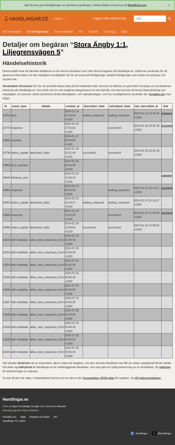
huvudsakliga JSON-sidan (98, 378)
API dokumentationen (148, 378)
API (55, 416)
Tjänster (93, 31)
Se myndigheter (63, 31)
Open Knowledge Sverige (25, 406)
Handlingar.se (26, 19)
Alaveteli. (61, 406)
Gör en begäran (12, 31)
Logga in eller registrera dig (109, 18)
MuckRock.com (137, 5)
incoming (166, 125)
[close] (168, 5)
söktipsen (165, 367)
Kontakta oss (157, 94)
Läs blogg (110, 31)
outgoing (166, 113)
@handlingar (164, 433)
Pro (81, 31)
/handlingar (141, 433)
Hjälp (124, 31)
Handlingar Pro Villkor (14, 421)
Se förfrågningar (38, 31)
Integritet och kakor (39, 416)
